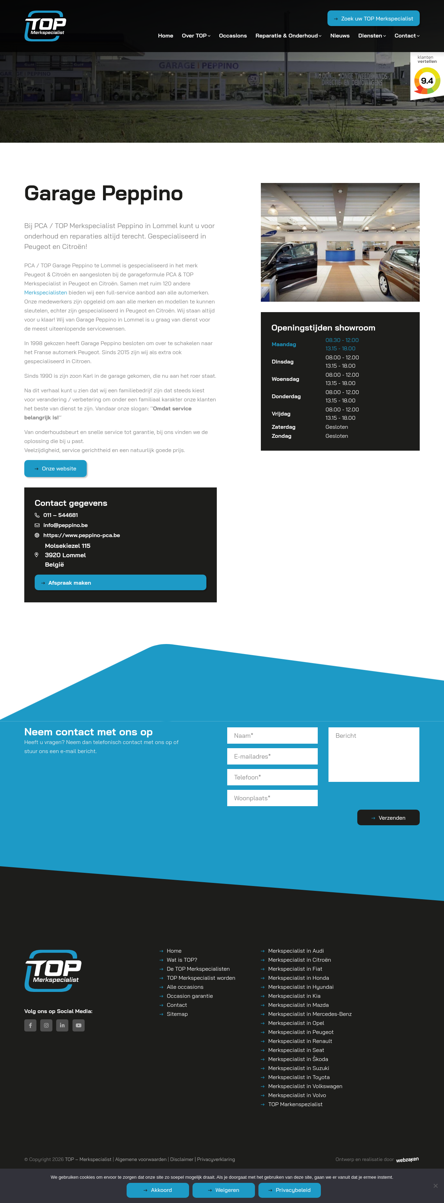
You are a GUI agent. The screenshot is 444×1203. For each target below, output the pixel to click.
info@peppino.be (61, 524)
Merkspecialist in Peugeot (301, 1031)
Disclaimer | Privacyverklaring (202, 1159)
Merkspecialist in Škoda (298, 1058)
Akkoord (161, 1189)
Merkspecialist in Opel (296, 1022)
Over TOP (194, 35)
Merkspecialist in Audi (296, 950)
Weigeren (227, 1189)
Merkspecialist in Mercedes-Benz (309, 1013)
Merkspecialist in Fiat (295, 968)
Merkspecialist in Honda (298, 977)
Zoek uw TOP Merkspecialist (377, 18)
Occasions (233, 35)
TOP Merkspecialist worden (201, 977)
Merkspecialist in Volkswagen (305, 1086)
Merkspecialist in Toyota (299, 1076)
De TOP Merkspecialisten (198, 968)
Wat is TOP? (182, 959)
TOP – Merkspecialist (88, 1159)
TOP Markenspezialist (295, 1104)
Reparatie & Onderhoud (287, 35)
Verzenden (392, 817)
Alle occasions (185, 986)
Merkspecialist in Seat (296, 1049)
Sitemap (177, 1013)
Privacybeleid (293, 1189)
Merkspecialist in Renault (300, 1040)
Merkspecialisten (45, 292)
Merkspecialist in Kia (294, 995)
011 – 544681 (56, 514)
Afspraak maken (70, 582)
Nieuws (340, 35)
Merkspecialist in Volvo (297, 1095)
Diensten (370, 35)
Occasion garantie (190, 995)
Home (165, 35)
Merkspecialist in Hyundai (300, 986)
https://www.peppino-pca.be (77, 535)
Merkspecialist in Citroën (299, 959)
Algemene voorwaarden (140, 1159)
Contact (405, 35)
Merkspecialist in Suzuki (298, 1067)
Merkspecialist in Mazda (298, 1004)
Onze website (59, 468)
